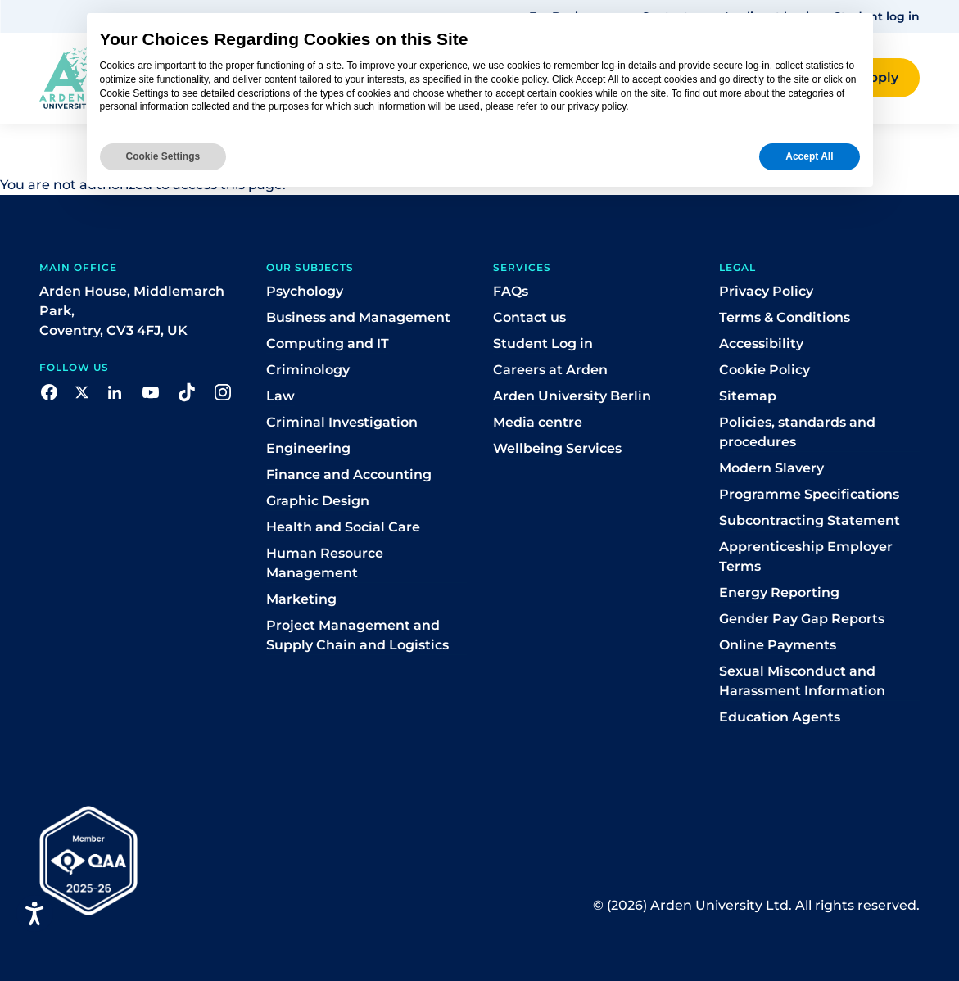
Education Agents (779, 717)
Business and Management (358, 317)
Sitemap (747, 396)
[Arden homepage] (65, 77)
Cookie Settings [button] (163, 156)
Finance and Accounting (349, 474)
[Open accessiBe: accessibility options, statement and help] (34, 913)
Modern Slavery (771, 468)
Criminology (308, 369)
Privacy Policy (766, 291)
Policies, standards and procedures (797, 432)
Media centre (537, 422)
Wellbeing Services (557, 448)
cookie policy (519, 79)
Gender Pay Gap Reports (801, 618)
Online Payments (777, 645)
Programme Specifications (809, 494)
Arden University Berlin (572, 396)
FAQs (510, 291)
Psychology (304, 291)
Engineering (308, 448)
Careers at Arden (550, 369)
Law (280, 396)
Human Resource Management (324, 563)
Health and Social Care (343, 527)
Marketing (301, 599)
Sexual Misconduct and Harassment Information (802, 680)
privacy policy (597, 106)
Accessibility (761, 343)
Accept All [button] (809, 156)
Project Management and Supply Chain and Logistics (357, 635)
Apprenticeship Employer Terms (806, 556)
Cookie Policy (764, 369)
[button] (49, 391)
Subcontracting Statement (809, 520)
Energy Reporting (779, 592)
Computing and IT (327, 343)
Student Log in (543, 343)
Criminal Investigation (342, 422)
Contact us (529, 317)
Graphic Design (317, 501)
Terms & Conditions (784, 317)
